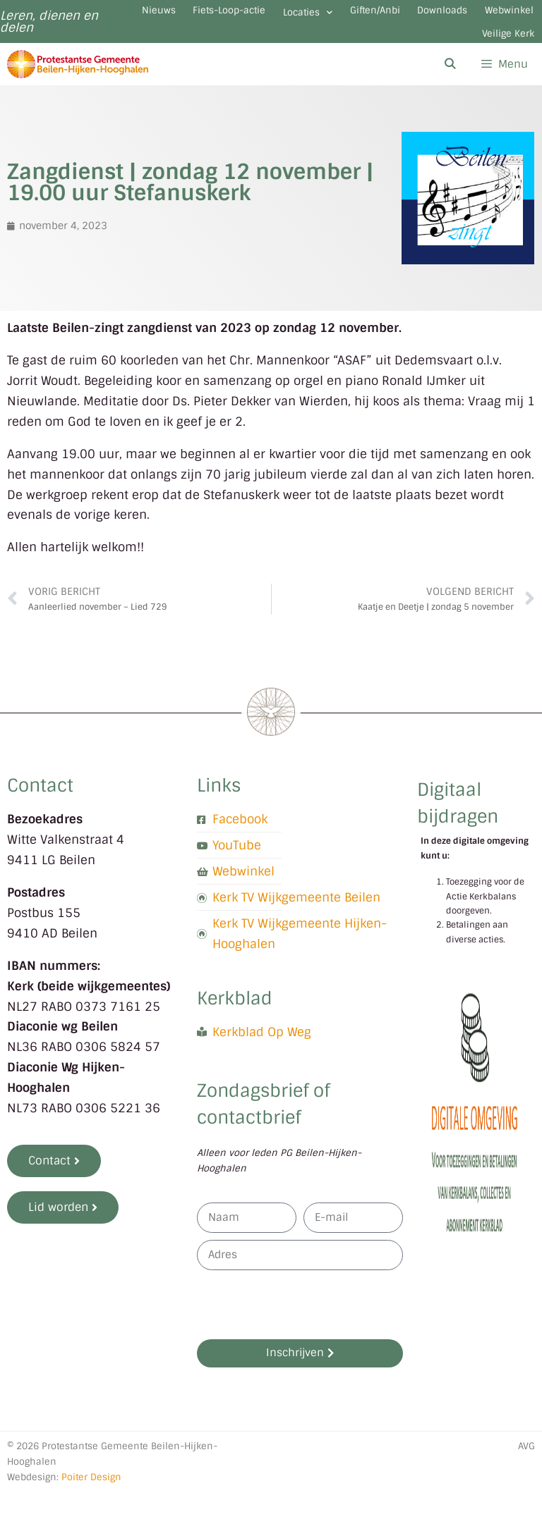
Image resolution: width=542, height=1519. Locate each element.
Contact (40, 813)
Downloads (315, 54)
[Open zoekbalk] (449, 91)
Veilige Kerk (497, 54)
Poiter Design (91, 1504)
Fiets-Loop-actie (301, 17)
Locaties (405, 19)
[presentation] (304, 1331)
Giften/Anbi (496, 17)
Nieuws (205, 17)
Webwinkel (405, 54)
